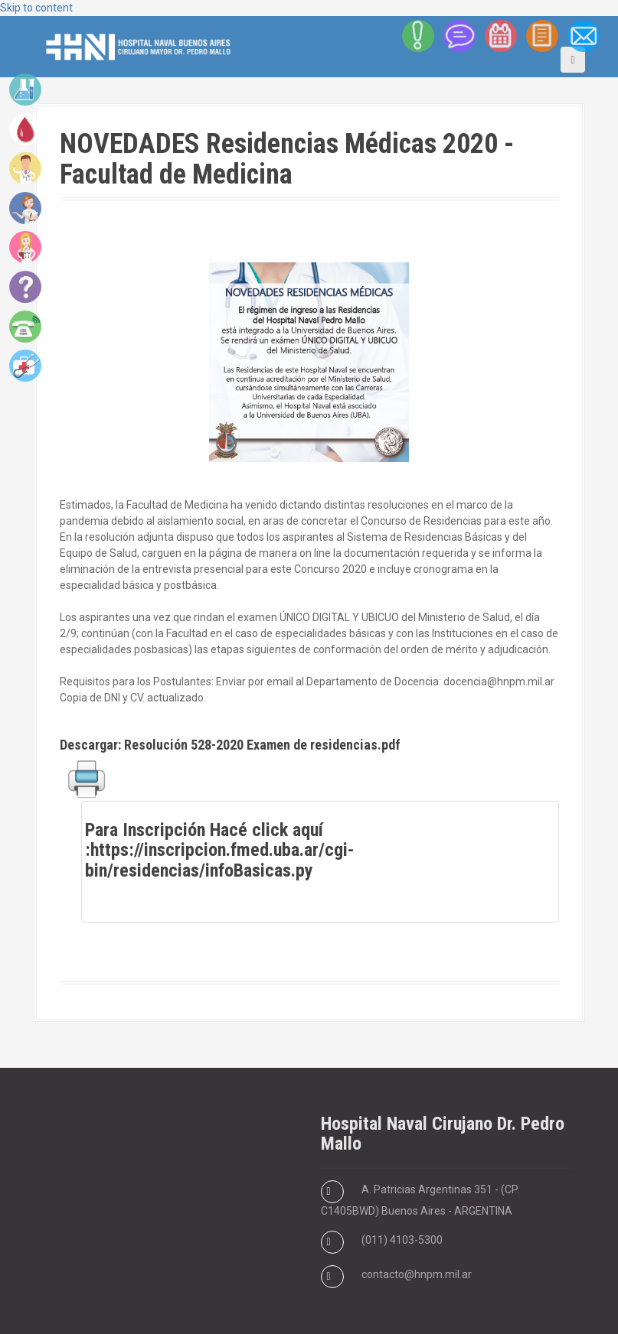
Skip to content (36, 8)
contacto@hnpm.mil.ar (416, 1274)
